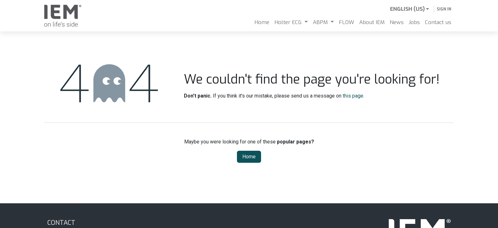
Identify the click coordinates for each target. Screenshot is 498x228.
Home (249, 157)
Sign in (444, 9)
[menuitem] (262, 22)
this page (353, 96)
